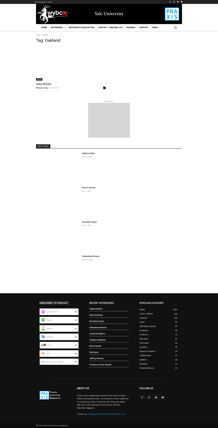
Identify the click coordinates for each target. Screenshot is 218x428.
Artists (39, 79)
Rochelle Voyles (89, 222)
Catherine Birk (88, 153)
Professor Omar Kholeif (100, 365)
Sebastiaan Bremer (91, 256)
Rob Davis (93, 352)
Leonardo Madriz (97, 334)
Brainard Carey (42, 88)
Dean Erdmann (88, 188)
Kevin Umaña (95, 346)
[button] (175, 27)
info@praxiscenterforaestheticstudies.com (107, 414)
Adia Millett (43, 84)
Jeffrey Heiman (96, 358)
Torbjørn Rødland (97, 340)
